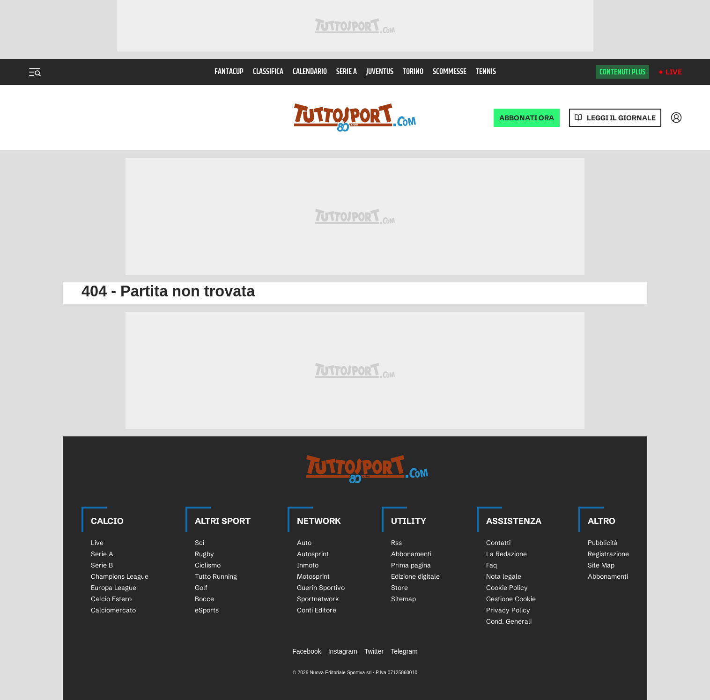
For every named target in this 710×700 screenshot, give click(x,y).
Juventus (379, 72)
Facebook (306, 651)
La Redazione (506, 554)
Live (674, 71)
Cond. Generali (509, 621)
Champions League (119, 576)
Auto (304, 542)
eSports (207, 610)
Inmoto (307, 565)
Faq (491, 565)
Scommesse (449, 72)
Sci (199, 542)
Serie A (346, 72)
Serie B (102, 565)
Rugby (204, 554)
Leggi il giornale (621, 117)
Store (399, 587)
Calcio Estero (111, 599)
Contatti (498, 542)
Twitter (374, 651)
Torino (413, 72)
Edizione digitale (415, 576)
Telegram (404, 651)
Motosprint (313, 576)
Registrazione (608, 554)
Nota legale (503, 576)
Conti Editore (316, 610)
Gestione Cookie (511, 599)
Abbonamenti (411, 554)
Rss (396, 542)
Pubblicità (603, 542)
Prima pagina (411, 565)
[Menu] (34, 72)
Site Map (601, 565)
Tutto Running (216, 576)
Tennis (486, 72)
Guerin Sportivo (321, 587)
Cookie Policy (507, 587)
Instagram (342, 651)
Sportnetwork (318, 599)
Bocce (204, 599)
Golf (201, 587)
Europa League (113, 587)
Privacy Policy (508, 610)
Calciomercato (113, 610)
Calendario (310, 72)
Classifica (268, 72)
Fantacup (229, 72)
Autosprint (313, 554)
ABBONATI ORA (526, 117)
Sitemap (403, 599)
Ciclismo (208, 565)
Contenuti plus (622, 72)
